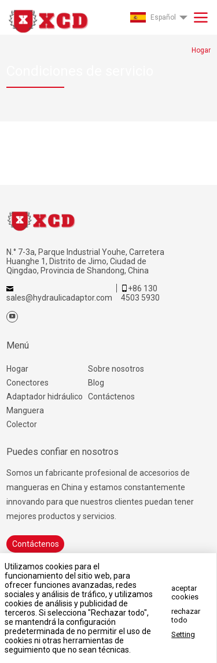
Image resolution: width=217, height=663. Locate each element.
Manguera (25, 410)
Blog (96, 382)
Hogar (17, 368)
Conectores (27, 382)
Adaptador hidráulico (44, 396)
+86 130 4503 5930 (140, 293)
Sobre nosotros (116, 368)
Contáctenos (111, 396)
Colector (21, 424)
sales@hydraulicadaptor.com (59, 297)
